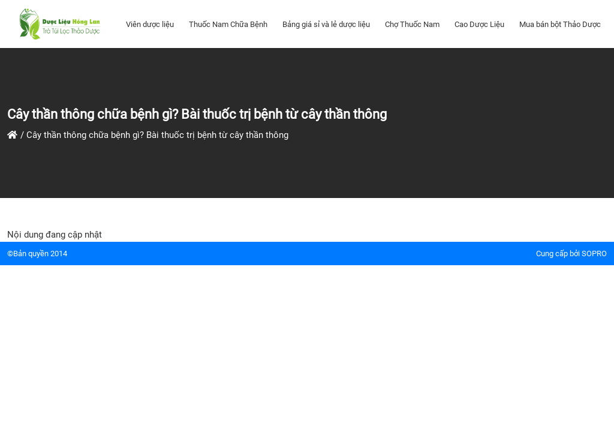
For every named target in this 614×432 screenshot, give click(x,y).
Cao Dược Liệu (479, 24)
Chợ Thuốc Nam (412, 24)
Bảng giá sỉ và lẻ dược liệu (326, 24)
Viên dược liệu (150, 24)
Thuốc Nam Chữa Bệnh (228, 24)
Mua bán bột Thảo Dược (560, 24)
